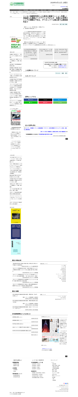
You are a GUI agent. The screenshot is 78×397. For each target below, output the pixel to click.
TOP (67, 138)
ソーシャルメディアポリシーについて (62, 386)
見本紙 (14, 371)
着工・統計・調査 (14, 12)
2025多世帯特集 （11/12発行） (37, 374)
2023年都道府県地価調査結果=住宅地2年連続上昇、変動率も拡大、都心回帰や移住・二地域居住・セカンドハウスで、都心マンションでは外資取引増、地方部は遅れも (30, 53)
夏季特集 (64, 271)
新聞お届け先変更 (56, 366)
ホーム (20, 10)
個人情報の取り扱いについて (63, 385)
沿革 (53, 378)
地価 (63, 73)
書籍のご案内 (43, 10)
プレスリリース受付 (55, 372)
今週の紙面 (25, 10)
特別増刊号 (36, 266)
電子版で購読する (62, 67)
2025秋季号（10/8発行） (36, 365)
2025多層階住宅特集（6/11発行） (38, 377)
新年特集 (64, 281)
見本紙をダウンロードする (47, 348)
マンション (58, 73)
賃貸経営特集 (63, 269)
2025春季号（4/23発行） (36, 368)
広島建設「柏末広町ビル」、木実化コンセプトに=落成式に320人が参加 (16, 56)
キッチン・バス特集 (62, 275)
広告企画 (64, 272)
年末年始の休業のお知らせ (17, 323)
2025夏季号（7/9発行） (36, 367)
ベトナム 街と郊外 (62, 296)
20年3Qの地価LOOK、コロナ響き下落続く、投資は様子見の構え (45, 51)
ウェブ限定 (63, 265)
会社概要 (50, 10)
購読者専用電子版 (64, 6)
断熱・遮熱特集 (63, 278)
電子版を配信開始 (56, 368)
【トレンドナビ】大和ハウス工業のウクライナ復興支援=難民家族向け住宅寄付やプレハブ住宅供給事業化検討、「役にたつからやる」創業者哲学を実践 (16, 87)
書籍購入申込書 (16, 365)
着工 (66, 73)
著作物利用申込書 (16, 376)
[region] (57, 34)
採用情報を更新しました (17, 317)
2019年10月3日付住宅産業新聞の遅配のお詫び (21, 330)
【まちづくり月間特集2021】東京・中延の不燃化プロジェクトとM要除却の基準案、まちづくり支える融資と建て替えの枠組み (25, 270)
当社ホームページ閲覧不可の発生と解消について (22, 327)
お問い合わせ (56, 10)
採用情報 (54, 380)
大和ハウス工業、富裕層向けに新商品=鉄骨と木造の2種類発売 (53, 131)
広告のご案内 (54, 371)
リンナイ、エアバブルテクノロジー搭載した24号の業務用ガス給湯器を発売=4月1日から (16, 76)
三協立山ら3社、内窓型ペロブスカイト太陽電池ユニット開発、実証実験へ (16, 61)
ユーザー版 (31, 266)
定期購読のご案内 (62, 65)
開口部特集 (63, 279)
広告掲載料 (15, 369)
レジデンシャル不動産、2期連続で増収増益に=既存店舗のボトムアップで (16, 97)
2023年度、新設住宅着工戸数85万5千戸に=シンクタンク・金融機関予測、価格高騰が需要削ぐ (61, 51)
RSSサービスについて (56, 375)
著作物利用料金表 (16, 375)
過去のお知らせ (34, 334)
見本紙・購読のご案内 (34, 10)
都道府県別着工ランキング (60, 299)
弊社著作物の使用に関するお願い (46, 134)
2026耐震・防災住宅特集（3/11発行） (39, 372)
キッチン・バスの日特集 (61, 274)
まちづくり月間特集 (34, 272)
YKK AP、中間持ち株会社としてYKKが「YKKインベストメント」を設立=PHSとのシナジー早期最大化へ (16, 165)
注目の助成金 (35, 298)
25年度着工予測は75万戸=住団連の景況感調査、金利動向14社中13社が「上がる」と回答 (16, 81)
